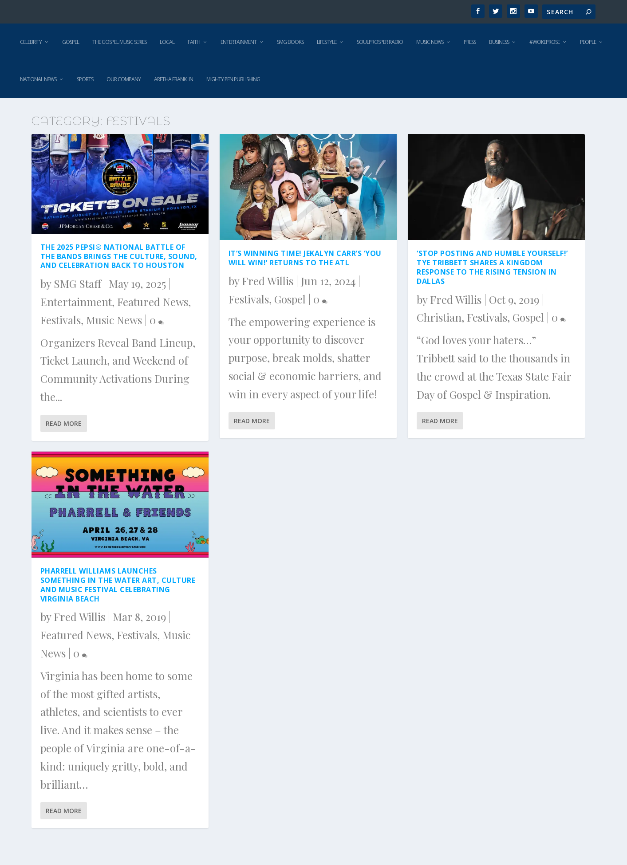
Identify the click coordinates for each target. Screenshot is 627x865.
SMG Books (290, 42)
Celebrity (31, 42)
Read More (64, 423)
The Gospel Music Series (119, 42)
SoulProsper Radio (380, 42)
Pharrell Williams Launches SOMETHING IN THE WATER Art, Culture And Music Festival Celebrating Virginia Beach (118, 584)
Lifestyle (326, 42)
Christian (439, 317)
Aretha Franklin (173, 79)
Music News (429, 42)
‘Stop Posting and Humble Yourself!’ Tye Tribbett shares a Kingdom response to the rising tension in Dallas (492, 267)
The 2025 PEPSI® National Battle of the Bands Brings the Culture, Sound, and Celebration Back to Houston (118, 256)
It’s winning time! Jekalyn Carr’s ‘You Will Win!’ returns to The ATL (305, 257)
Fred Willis (79, 616)
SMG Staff (77, 283)
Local (167, 42)
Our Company (123, 79)
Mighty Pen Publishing (233, 79)
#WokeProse (544, 42)
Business (499, 42)
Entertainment (238, 42)
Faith (194, 42)
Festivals (60, 320)
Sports (85, 79)
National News (38, 79)
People (588, 42)
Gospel (70, 42)
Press (470, 42)
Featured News (152, 302)
